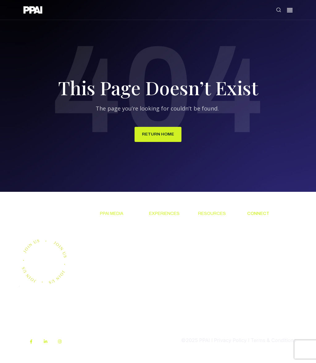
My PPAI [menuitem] (207, 295)
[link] (32, 11)
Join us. (46, 218)
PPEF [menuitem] (204, 283)
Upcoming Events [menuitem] (161, 230)
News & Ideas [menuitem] (115, 226)
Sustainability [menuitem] (213, 325)
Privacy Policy (230, 341)
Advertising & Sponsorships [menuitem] (116, 271)
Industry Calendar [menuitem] (159, 260)
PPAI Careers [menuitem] (262, 279)
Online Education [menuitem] (209, 268)
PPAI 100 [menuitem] (110, 256)
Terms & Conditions (273, 341)
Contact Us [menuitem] (259, 237)
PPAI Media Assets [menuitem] (211, 310)
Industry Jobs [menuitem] (262, 267)
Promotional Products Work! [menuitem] (265, 252)
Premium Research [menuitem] (110, 241)
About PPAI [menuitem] (260, 226)
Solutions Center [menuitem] (209, 230)
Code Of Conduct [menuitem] (207, 249)
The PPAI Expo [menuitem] (166, 245)
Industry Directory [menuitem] (160, 279)
